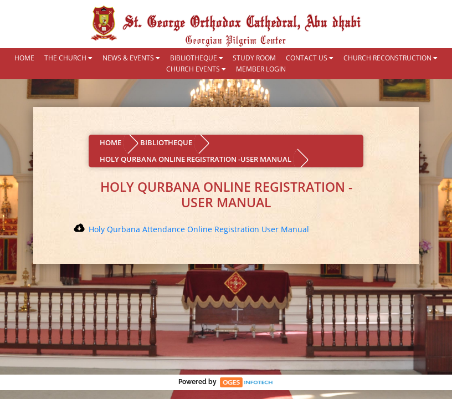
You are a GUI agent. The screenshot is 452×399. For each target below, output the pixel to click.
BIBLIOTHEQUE (196, 58)
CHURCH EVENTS (196, 69)
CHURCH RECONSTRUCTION (390, 58)
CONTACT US (309, 58)
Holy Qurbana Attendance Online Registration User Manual (199, 229)
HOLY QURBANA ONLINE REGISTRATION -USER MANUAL (195, 159)
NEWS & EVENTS (131, 58)
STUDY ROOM (254, 58)
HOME (24, 58)
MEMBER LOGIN (261, 69)
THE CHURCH (68, 58)
